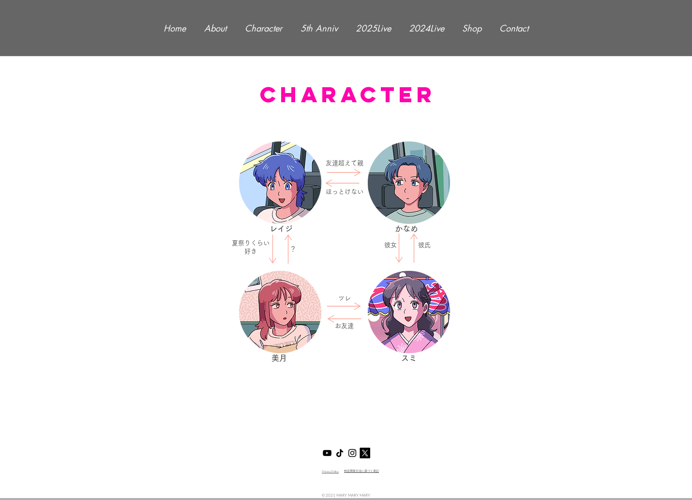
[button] (280, 182)
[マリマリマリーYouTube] (327, 453)
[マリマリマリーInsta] (352, 453)
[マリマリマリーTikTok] (339, 453)
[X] (365, 453)
